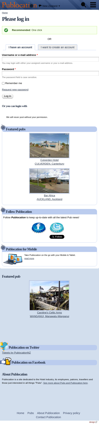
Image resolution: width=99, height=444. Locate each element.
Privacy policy (71, 413)
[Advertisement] (49, 329)
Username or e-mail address (20, 55)
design (93, 422)
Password (9, 69)
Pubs (30, 413)
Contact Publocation (48, 417)
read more (29, 258)
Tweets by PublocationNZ (16, 352)
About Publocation (48, 413)
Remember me (13, 83)
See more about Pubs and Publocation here (65, 383)
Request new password (15, 89)
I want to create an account (58, 47)
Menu (93, 5)
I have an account (20, 47)
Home (5, 12)
